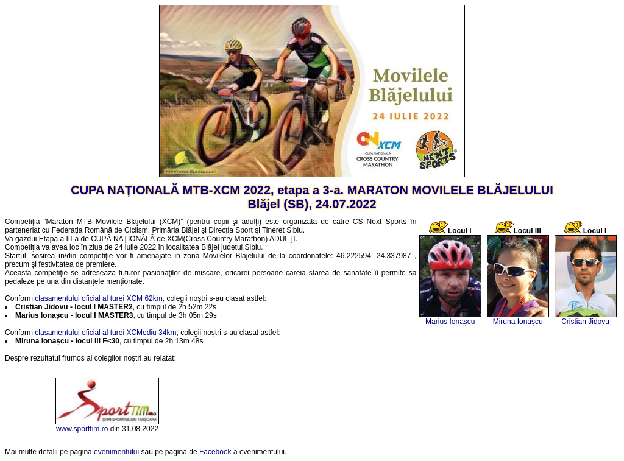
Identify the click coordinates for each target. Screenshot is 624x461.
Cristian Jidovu (585, 321)
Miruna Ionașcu (518, 321)
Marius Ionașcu (450, 321)
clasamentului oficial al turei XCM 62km (98, 298)
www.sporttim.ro (82, 428)
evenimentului (116, 452)
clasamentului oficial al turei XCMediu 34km (105, 332)
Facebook (215, 452)
